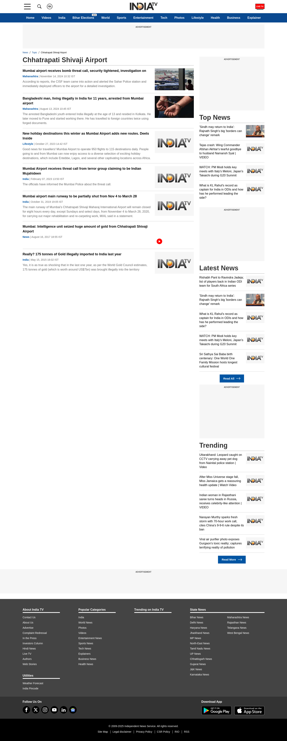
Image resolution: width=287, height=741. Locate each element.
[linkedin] (63, 710)
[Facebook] (26, 710)
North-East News (200, 643)
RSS (186, 731)
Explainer (254, 17)
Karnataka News (199, 674)
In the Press (30, 638)
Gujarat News (198, 664)
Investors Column (33, 643)
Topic (34, 52)
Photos (179, 17)
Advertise (28, 627)
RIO (177, 731)
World (105, 17)
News (25, 52)
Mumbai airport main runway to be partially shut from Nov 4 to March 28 (80, 196)
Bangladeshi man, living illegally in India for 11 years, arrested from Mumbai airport (83, 101)
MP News (195, 638)
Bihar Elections (83, 17)
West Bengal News (238, 632)
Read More (232, 560)
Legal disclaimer (122, 731)
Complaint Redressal (35, 632)
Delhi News (196, 622)
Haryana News (198, 627)
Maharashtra (30, 76)
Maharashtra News (238, 617)
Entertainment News (90, 638)
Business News (87, 658)
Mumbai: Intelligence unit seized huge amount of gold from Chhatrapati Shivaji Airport (85, 229)
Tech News (84, 648)
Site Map (103, 731)
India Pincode (31, 688)
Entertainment (143, 17)
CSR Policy (163, 731)
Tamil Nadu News (200, 648)
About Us (28, 622)
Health (215, 17)
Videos (46, 17)
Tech (164, 17)
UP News (195, 653)
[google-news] (73, 710)
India (61, 17)
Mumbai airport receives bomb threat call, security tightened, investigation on (84, 71)
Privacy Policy (144, 731)
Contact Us (29, 617)
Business (233, 17)
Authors (27, 658)
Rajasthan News (236, 622)
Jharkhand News (199, 632)
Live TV (27, 653)
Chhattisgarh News (201, 658)
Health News (85, 664)
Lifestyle (198, 17)
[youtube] (54, 710)
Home (30, 17)
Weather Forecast (33, 683)
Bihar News (196, 617)
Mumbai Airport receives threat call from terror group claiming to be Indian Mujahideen (82, 171)
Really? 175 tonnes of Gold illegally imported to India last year (72, 254)
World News (85, 622)
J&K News (196, 669)
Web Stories (30, 664)
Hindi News (29, 648)
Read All (231, 378)
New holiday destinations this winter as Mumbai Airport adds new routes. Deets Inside (86, 136)
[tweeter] (35, 710)
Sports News (85, 643)
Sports (121, 17)
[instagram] (45, 710)
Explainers (84, 653)
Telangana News (237, 627)
